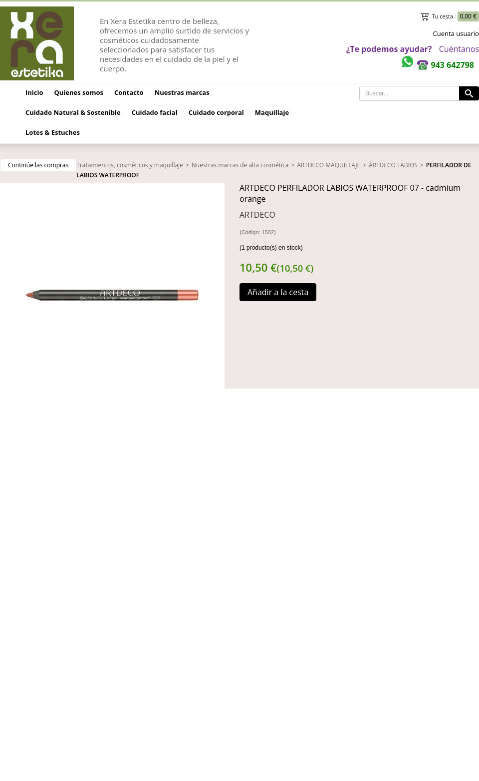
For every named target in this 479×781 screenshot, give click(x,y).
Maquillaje (272, 112)
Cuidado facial (155, 112)
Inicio (34, 92)
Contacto (129, 92)
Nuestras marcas (182, 92)
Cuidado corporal (216, 112)
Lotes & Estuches (52, 132)
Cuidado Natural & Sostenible (73, 112)
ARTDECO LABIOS (393, 165)
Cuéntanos (459, 48)
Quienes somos (78, 92)
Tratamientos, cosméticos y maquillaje (129, 165)
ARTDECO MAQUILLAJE (328, 165)
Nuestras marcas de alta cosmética (240, 165)
